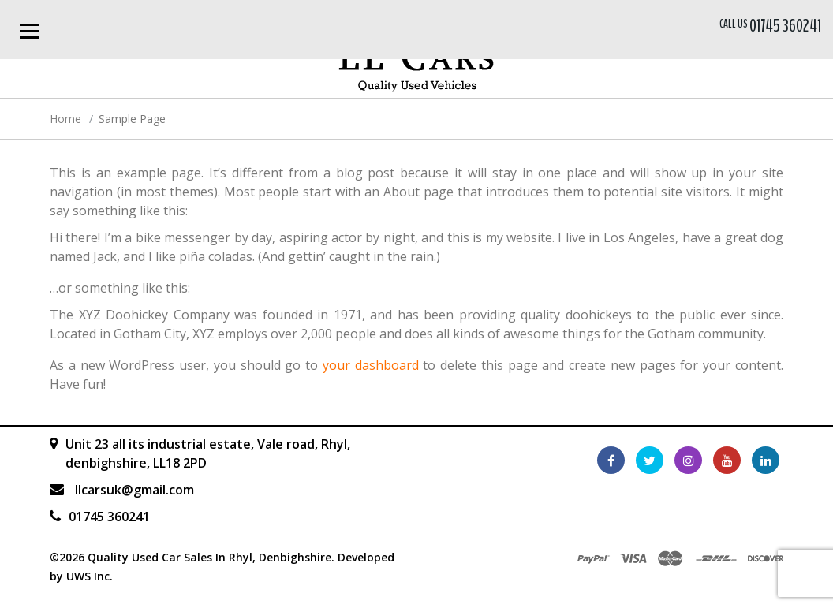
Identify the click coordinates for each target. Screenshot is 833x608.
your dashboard (371, 365)
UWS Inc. (89, 576)
